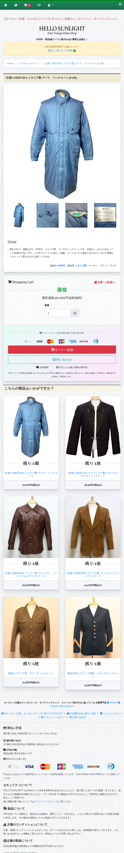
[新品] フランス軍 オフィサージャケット (31, 673)
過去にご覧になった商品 (62, 50)
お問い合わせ (78, 717)
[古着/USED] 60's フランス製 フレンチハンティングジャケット (93, 575)
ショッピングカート (111, 713)
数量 (47, 305)
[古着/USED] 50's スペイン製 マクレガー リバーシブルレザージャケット (31, 575)
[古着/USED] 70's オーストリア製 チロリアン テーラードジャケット (94, 474)
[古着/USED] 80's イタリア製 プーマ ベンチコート (31, 474)
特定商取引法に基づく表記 (81, 713)
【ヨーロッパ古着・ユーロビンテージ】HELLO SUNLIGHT (32, 713)
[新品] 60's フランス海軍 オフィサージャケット (92, 675)
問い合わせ (62, 359)
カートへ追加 (62, 349)
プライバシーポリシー (53, 717)
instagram (67, 706)
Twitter (112, 702)
